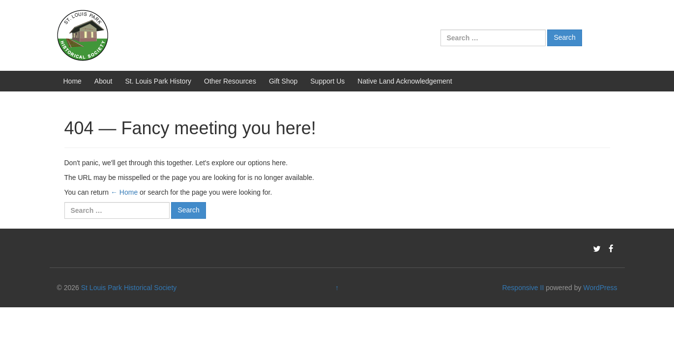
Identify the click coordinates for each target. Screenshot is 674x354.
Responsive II (523, 288)
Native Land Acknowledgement (404, 81)
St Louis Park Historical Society (129, 288)
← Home (124, 192)
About (103, 81)
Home (72, 81)
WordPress (600, 288)
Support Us (327, 81)
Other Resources (230, 81)
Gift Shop (283, 81)
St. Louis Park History (158, 81)
